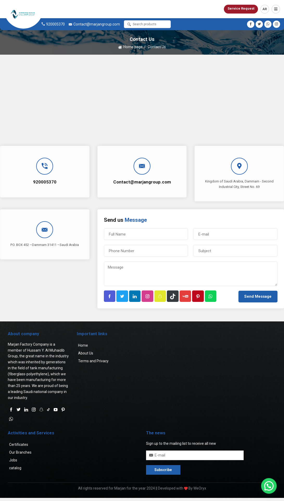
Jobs (13, 460)
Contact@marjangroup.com (96, 24)
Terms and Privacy (93, 361)
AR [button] (264, 9)
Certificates (18, 445)
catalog (15, 468)
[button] (275, 9)
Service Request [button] (240, 8)
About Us (85, 353)
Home (83, 346)
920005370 (55, 24)
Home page (133, 47)
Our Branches (20, 453)
